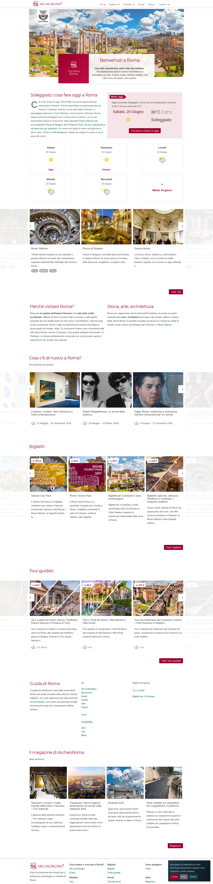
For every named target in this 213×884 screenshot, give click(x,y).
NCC (83, 701)
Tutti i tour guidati (171, 634)
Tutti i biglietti (173, 520)
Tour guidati (138, 663)
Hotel (84, 688)
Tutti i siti (176, 265)
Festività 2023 (116, 776)
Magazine (175, 818)
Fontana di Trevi (195, 221)
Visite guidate (113, 846)
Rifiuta (184, 877)
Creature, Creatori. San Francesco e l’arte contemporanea (52, 386)
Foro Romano (61, 113)
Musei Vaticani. (165, 298)
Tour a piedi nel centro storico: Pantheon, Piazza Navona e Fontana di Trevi (54, 595)
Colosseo (52, 109)
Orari (34, 244)
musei (46, 679)
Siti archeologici (88, 662)
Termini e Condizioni (39, 862)
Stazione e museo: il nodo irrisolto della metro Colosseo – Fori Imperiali (47, 779)
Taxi (83, 705)
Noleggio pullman (77, 866)
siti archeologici (37, 675)
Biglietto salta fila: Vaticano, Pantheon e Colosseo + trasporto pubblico (163, 471)
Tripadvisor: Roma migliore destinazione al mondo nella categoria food (86, 779)
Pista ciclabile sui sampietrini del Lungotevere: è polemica (162, 777)
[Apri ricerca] (177, 4)
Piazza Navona (86, 121)
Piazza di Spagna (54, 125)
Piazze (84, 680)
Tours (11, 240)
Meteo (151, 4)
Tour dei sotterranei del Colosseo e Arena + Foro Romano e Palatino (158, 595)
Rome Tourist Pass (80, 468)
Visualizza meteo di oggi (145, 130)
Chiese (84, 673)
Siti (101, 4)
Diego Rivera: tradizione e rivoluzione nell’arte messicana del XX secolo (155, 386)
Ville (83, 677)
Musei (84, 669)
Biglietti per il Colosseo (144, 669)
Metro (84, 708)
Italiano (163, 4)
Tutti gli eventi (114, 855)
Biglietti (113, 4)
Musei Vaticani (39, 221)
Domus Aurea (142, 221)
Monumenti (86, 666)
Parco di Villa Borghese (55, 132)
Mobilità (127, 4)
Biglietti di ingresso (141, 656)
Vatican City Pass (41, 468)
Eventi (141, 4)
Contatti (149, 859)
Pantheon (34, 309)
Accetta (174, 877)
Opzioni (193, 877)
